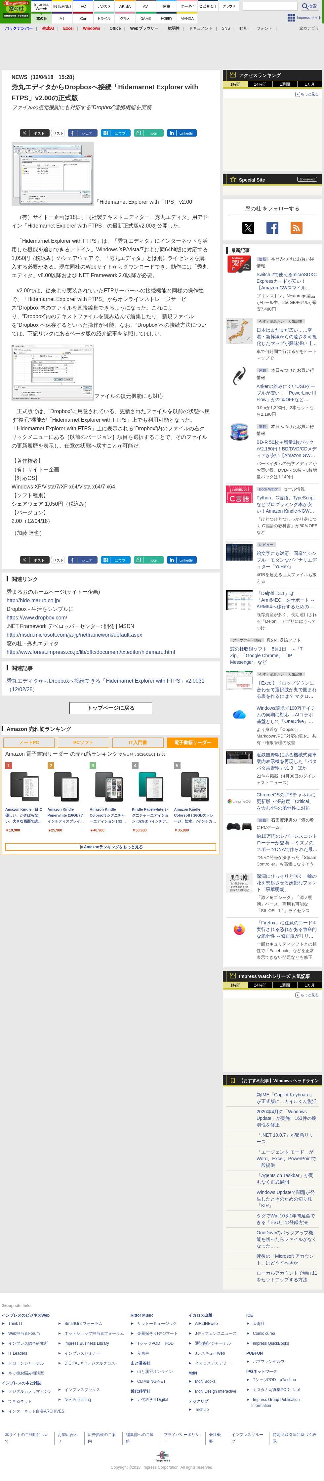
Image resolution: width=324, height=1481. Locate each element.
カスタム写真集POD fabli (277, 1389)
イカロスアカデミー (213, 1363)
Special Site (252, 180)
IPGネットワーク (261, 1371)
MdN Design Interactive (215, 1391)
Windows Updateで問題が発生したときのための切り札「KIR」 (286, 1199)
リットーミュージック (157, 1323)
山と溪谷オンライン (155, 1371)
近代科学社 (140, 1391)
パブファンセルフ (269, 1361)
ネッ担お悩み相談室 (26, 1373)
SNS (226, 28)
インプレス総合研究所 (28, 1343)
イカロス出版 (200, 1315)
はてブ (120, 133)
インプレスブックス (82, 1389)
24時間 (260, 84)
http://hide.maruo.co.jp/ (34, 600)
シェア (87, 133)
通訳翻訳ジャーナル (213, 1343)
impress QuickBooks (271, 1343)
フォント (264, 28)
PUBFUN (254, 1353)
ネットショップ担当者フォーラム (94, 1333)
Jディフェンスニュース (216, 1333)
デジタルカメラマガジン (30, 1391)
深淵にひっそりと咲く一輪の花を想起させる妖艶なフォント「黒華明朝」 (287, 882)
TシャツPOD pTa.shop (274, 1379)
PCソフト (83, 742)
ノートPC (29, 742)
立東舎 (143, 1353)
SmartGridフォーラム (83, 1323)
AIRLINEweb (206, 1323)
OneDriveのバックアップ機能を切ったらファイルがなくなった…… (287, 1239)
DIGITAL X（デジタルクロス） (91, 1363)
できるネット (20, 1401)
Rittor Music (142, 1315)
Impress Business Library (86, 1343)
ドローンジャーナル (26, 1363)
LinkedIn (186, 133)
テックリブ (198, 1401)
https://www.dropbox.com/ (37, 617)
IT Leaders (17, 1353)
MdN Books (205, 1381)
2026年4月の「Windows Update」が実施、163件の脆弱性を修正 (286, 1118)
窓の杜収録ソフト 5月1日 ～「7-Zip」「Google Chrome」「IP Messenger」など (267, 655)
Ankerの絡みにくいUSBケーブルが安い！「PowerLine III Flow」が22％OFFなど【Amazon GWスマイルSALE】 (286, 399)
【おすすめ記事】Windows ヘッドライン (279, 1081)
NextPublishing (77, 1399)
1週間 (285, 84)
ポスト (39, 133)
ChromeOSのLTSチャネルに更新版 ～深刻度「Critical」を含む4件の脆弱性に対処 (286, 801)
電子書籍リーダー (192, 742)
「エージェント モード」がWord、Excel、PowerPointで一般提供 (286, 1158)
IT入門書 (138, 742)
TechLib (202, 1409)
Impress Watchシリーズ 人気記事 (274, 976)
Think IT (15, 1323)
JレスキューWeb (210, 1353)
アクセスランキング (260, 75)
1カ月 (310, 84)
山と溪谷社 (140, 1363)
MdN (192, 1373)
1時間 (235, 84)
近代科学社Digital (152, 1399)
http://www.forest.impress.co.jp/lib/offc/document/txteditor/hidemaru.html (91, 652)
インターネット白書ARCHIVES (36, 1411)
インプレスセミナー (82, 1353)
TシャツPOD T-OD (155, 1343)
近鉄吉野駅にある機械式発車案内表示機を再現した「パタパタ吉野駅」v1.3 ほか (287, 761)
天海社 (259, 1323)
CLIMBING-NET (151, 1381)
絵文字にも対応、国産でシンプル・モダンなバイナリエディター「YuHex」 (287, 560)
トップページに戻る (111, 708)
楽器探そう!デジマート (157, 1333)
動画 (243, 28)
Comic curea (264, 1333)
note (153, 133)
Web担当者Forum (24, 1333)
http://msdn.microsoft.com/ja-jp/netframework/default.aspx (74, 635)
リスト (58, 133)
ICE (249, 1315)
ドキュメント (201, 28)
